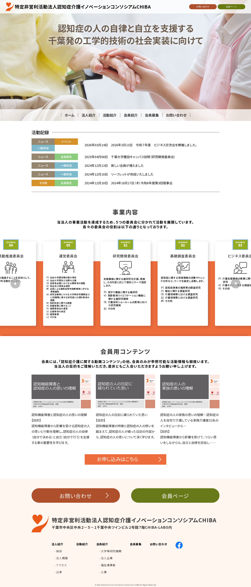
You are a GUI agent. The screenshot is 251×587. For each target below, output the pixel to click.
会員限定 (66, 157)
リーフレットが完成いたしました (132, 174)
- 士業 (103, 572)
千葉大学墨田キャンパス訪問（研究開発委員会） (143, 157)
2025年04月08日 (96, 157)
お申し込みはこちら (117, 458)
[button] (15, 283)
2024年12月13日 (96, 165)
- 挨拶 (58, 551)
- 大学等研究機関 (110, 551)
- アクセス (60, 565)
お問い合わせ (202, 6)
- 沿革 (58, 572)
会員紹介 (102, 544)
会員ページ (231, 6)
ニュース (43, 141)
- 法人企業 (106, 558)
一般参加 (43, 148)
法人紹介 (57, 544)
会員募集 (136, 544)
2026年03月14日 (96, 145)
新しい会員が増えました (127, 165)
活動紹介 (82, 544)
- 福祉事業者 (107, 565)
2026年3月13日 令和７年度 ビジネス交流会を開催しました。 (154, 145)
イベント (66, 141)
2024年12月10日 (96, 174)
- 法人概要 (61, 558)
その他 (43, 183)
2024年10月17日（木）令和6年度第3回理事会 (141, 183)
